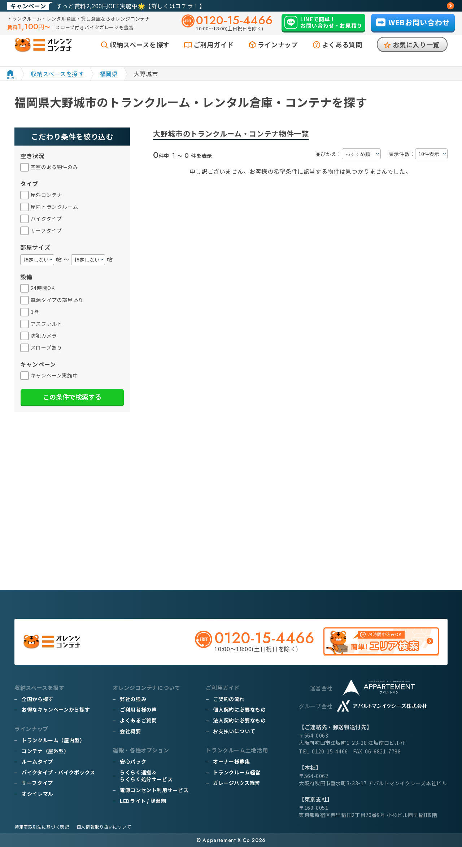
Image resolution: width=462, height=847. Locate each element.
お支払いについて (234, 731)
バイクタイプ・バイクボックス (58, 772)
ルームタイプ (37, 761)
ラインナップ (278, 53)
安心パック (133, 761)
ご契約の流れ (229, 699)
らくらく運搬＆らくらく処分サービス (146, 776)
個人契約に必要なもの (239, 709)
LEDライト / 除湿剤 (143, 800)
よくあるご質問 (138, 720)
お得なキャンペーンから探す (56, 709)
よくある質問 (342, 53)
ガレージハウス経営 (236, 782)
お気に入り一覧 (416, 53)
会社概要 (130, 731)
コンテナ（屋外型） (45, 751)
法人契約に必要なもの (239, 720)
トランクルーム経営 (237, 772)
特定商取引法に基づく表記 (41, 827)
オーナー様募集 (231, 761)
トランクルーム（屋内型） (53, 740)
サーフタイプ (37, 782)
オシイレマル (37, 793)
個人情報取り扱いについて (104, 827)
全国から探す (37, 699)
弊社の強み (133, 699)
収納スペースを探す (140, 53)
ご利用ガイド (213, 53)
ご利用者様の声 (138, 709)
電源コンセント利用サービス (154, 790)
